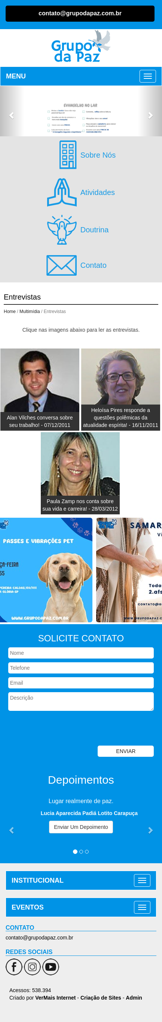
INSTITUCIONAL (38, 880)
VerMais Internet (55, 998)
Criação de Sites (100, 998)
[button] (12, 111)
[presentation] (57, 729)
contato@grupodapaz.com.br (80, 13)
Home (10, 311)
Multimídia (29, 311)
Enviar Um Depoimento (81, 827)
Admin (134, 998)
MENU (16, 76)
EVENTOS (28, 907)
